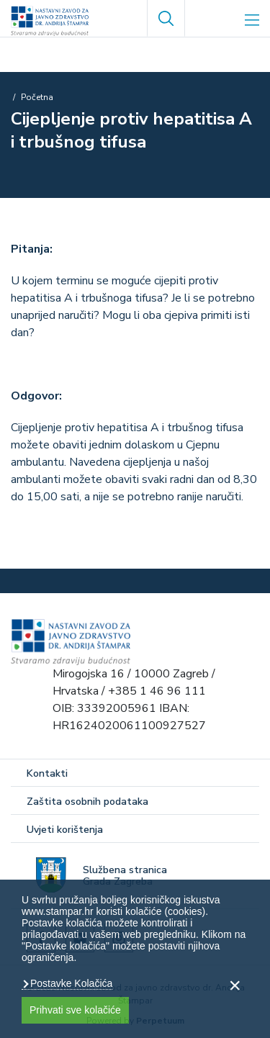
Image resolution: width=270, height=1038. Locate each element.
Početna (37, 97)
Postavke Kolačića (69, 983)
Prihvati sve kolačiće (75, 1010)
